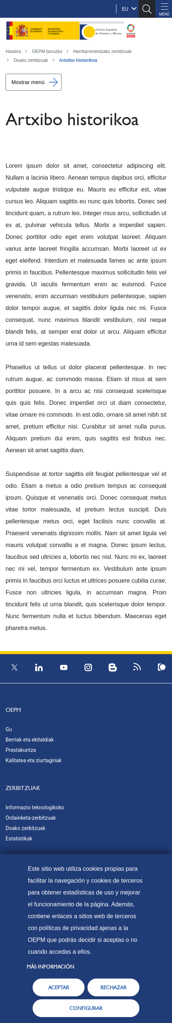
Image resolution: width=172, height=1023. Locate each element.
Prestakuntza (21, 750)
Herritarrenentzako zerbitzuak (102, 51)
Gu (9, 729)
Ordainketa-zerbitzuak (31, 818)
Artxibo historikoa (78, 60)
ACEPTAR (58, 987)
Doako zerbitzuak (31, 60)
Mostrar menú (27, 82)
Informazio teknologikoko (35, 807)
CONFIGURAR (85, 1008)
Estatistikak (19, 839)
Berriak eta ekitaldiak (30, 740)
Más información (50, 967)
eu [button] (129, 8)
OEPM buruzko (47, 51)
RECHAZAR (113, 987)
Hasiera (13, 51)
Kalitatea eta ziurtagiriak (34, 760)
